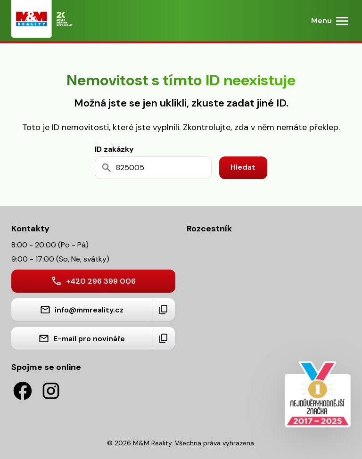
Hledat (242, 167)
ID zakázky (114, 149)
